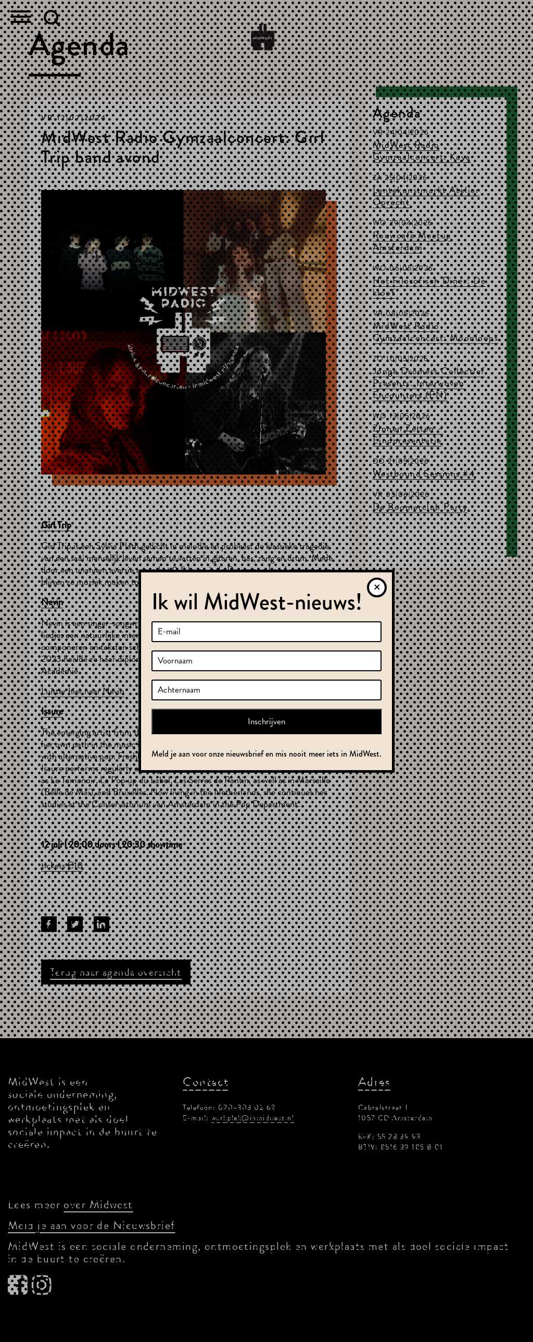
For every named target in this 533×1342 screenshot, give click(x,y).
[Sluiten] (377, 587)
